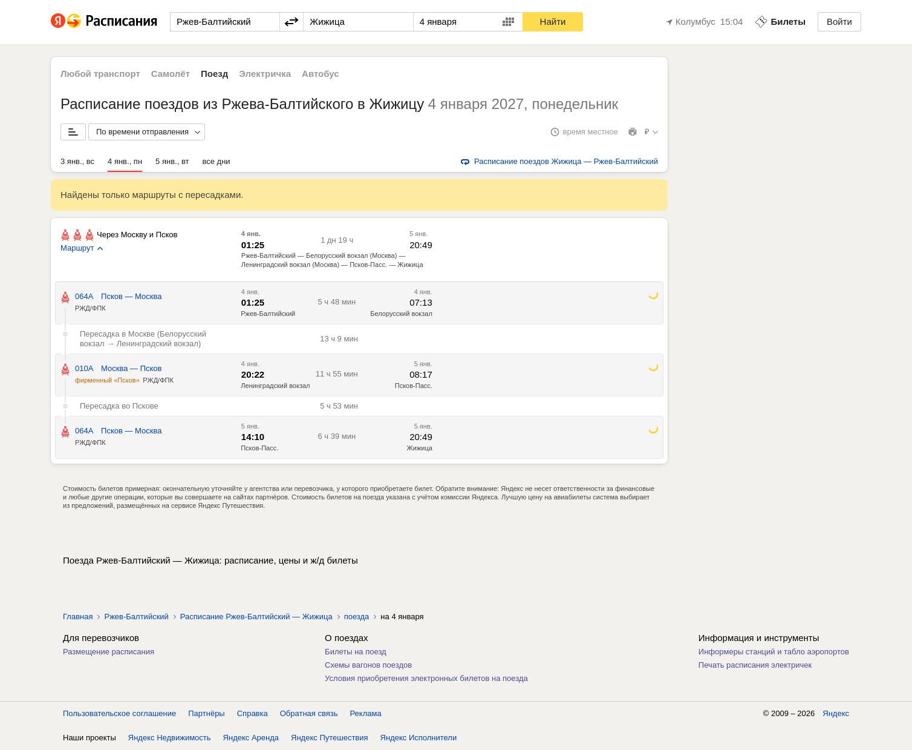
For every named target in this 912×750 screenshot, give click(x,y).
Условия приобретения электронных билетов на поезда (426, 678)
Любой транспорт (100, 73)
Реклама (366, 713)
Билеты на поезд (355, 651)
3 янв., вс (77, 161)
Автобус (320, 73)
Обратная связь (309, 713)
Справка (252, 713)
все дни (216, 161)
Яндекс (835, 713)
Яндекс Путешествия (329, 737)
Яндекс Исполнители (418, 737)
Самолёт (170, 73)
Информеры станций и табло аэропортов (774, 651)
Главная (78, 616)
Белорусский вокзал (401, 313)
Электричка (265, 73)
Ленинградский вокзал (275, 385)
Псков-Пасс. (413, 385)
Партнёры (206, 713)
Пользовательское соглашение (119, 713)
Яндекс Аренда (251, 737)
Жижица (419, 448)
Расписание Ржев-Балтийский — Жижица (256, 616)
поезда (357, 616)
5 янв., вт (172, 161)
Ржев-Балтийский (268, 313)
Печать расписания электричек (755, 664)
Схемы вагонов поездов (368, 664)
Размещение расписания (108, 651)
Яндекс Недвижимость (169, 737)
